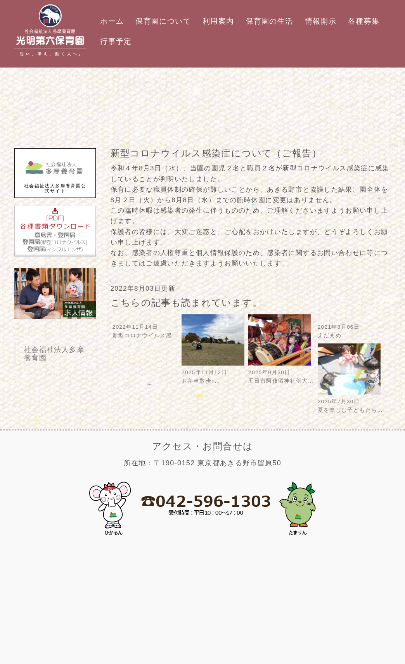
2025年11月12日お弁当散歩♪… (213, 372)
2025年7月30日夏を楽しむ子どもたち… (350, 401)
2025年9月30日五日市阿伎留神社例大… (281, 372)
